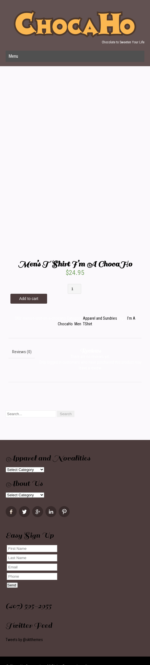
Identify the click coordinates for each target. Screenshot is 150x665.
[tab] (21, 351)
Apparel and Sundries (100, 318)
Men (77, 324)
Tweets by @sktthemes (24, 639)
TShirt (87, 324)
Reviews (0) (22, 351)
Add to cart (28, 298)
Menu (13, 56)
